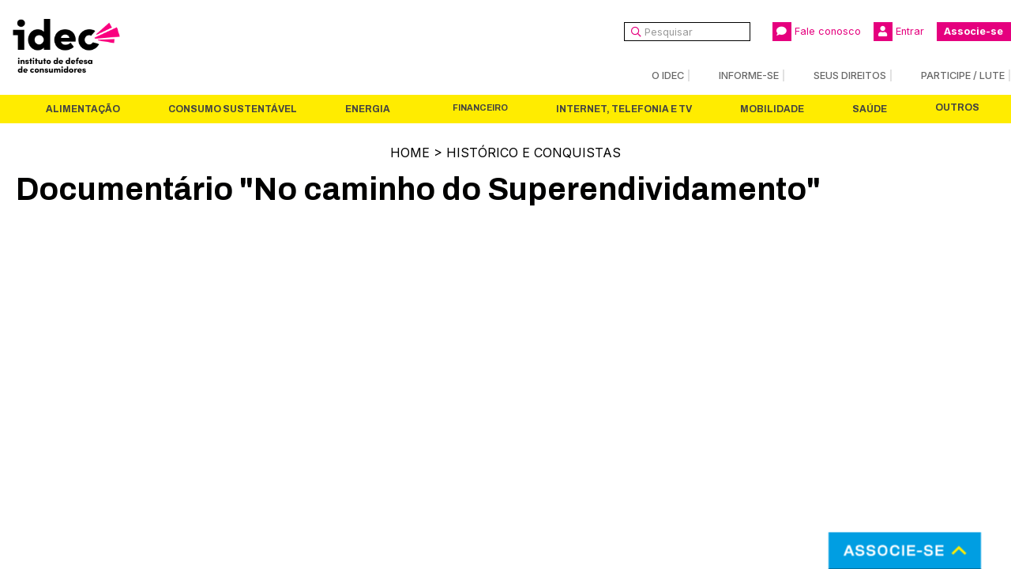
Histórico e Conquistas (533, 152)
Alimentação (83, 109)
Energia (367, 109)
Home (410, 152)
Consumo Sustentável (232, 109)
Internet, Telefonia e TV (624, 109)
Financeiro (480, 108)
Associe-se (973, 31)
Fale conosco (816, 31)
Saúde (869, 109)
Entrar (899, 31)
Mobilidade (772, 109)
